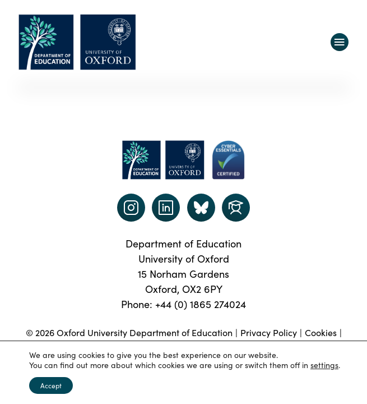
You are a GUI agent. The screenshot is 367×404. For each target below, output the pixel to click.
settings (324, 365)
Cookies (321, 332)
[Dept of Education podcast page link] (201, 208)
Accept (51, 385)
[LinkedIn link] (166, 208)
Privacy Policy (268, 332)
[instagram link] (131, 208)
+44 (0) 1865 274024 (200, 304)
